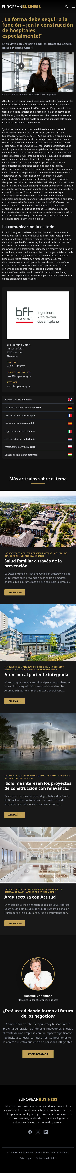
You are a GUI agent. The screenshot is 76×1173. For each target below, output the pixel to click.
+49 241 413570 (16, 366)
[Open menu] (71, 6)
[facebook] (30, 1132)
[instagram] (38, 1132)
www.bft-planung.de (19, 386)
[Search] (66, 6)
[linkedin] (46, 1132)
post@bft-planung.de (19, 376)
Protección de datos (46, 1158)
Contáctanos (38, 1054)
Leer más (15, 592)
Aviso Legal (25, 1158)
